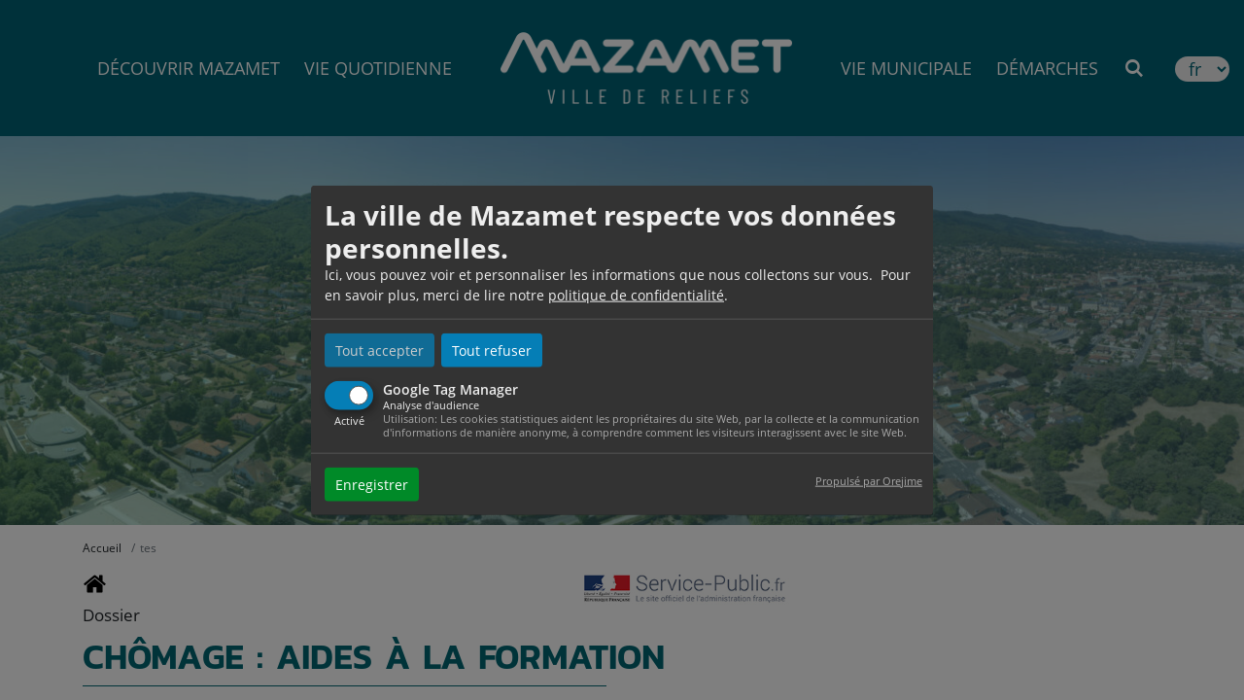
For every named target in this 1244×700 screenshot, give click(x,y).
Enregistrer (371, 483)
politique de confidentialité (636, 295)
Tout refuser (492, 350)
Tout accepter (379, 350)
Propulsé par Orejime (868, 479)
